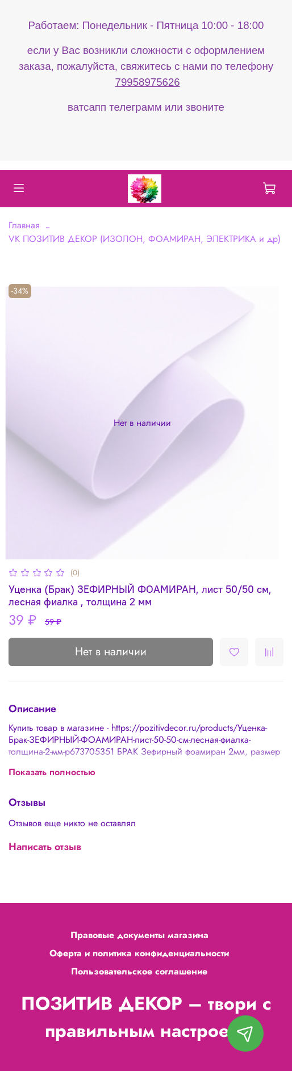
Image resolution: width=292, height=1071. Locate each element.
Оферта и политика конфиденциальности (139, 953)
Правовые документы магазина (139, 935)
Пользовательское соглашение (139, 971)
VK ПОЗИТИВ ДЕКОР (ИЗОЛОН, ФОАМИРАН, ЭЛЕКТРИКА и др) (145, 238)
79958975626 (147, 82)
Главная (24, 225)
